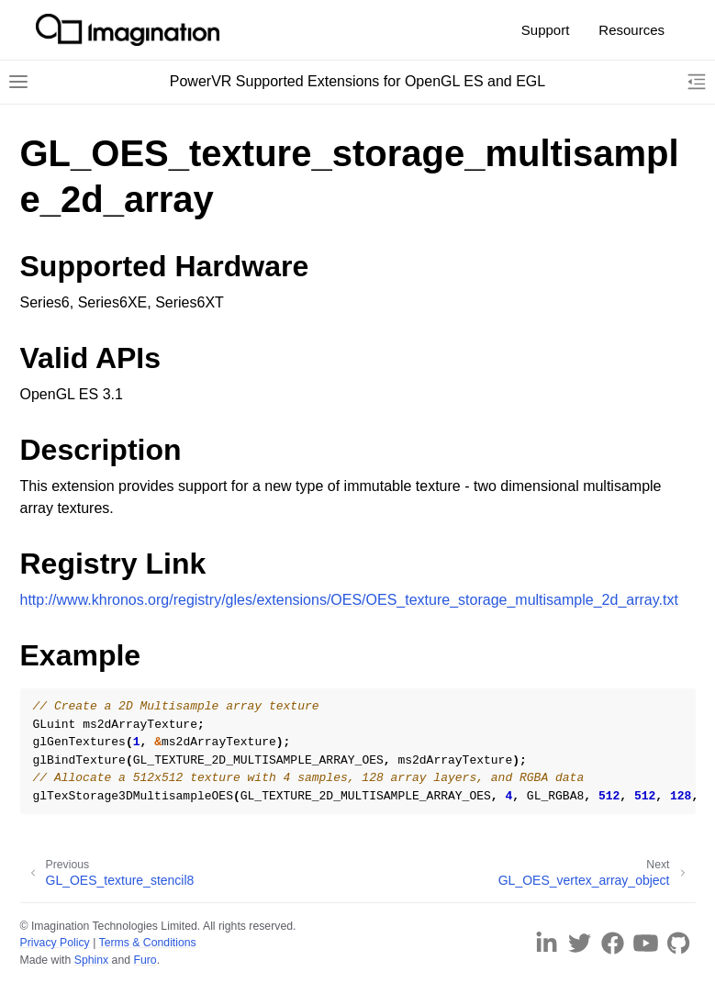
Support (545, 30)
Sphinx (91, 960)
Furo (144, 960)
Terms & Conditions (147, 942)
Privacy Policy (55, 942)
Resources (631, 30)
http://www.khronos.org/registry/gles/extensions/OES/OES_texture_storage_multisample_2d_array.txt (349, 600)
